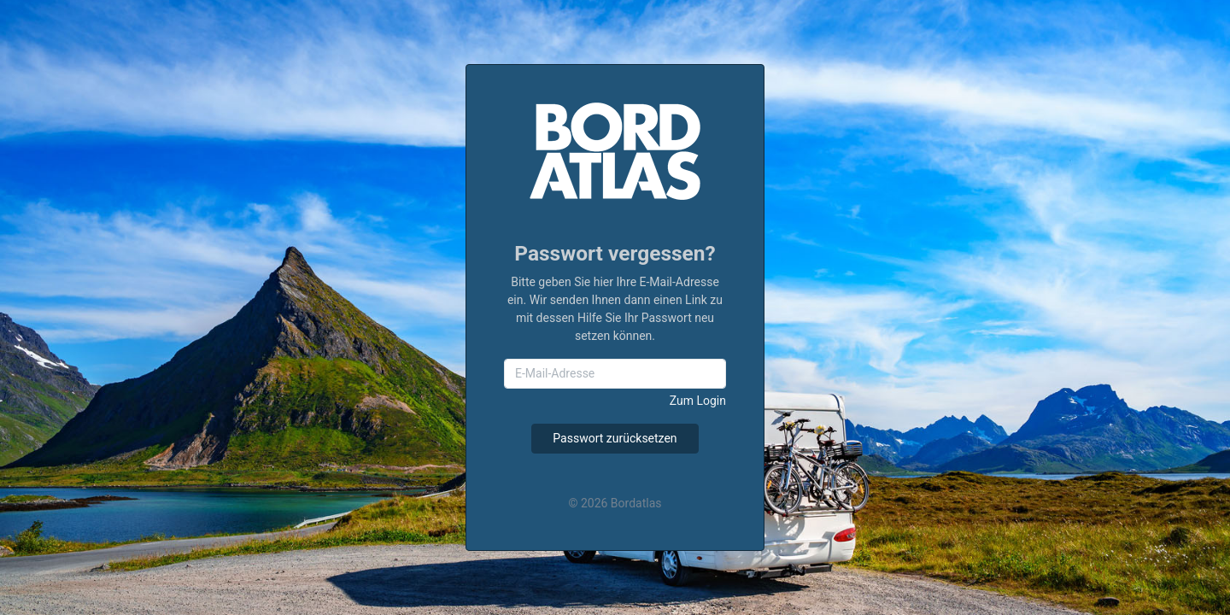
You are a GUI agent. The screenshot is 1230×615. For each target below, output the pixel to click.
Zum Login (698, 400)
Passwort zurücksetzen (614, 438)
